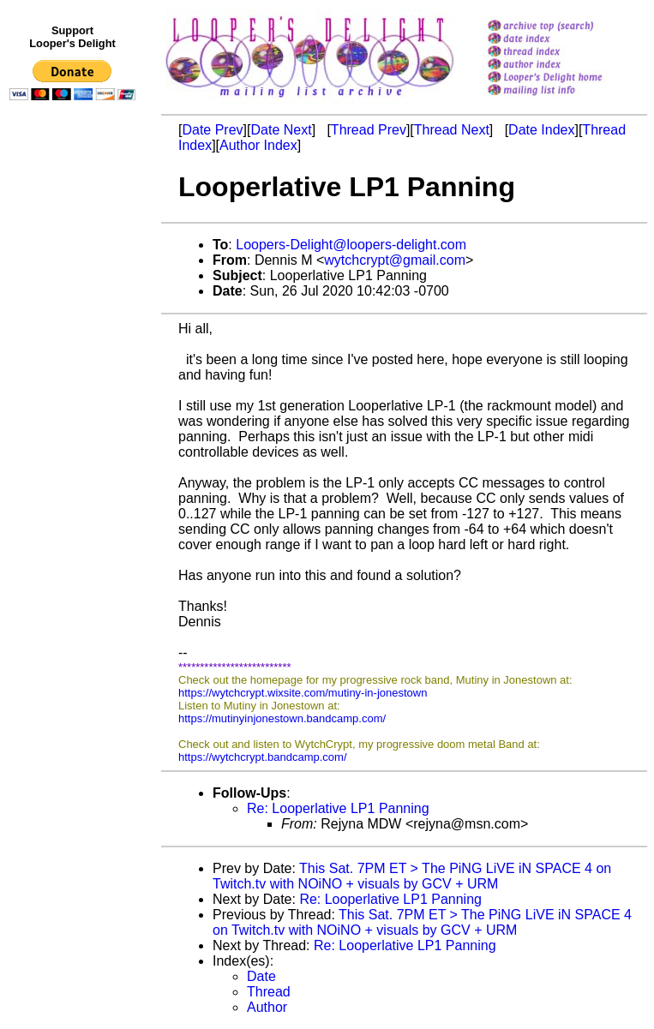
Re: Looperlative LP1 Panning (338, 808)
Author (267, 1007)
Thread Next (451, 130)
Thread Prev (368, 130)
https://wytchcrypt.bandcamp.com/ (262, 757)
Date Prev (212, 130)
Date (261, 976)
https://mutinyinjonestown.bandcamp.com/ (282, 718)
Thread (269, 991)
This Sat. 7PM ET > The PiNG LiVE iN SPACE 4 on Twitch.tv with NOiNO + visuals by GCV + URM (412, 876)
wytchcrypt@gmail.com (394, 260)
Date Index (541, 130)
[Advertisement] (75, 460)
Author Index (258, 145)
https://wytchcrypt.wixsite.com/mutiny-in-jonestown (302, 692)
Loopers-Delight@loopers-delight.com (351, 244)
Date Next (280, 130)
